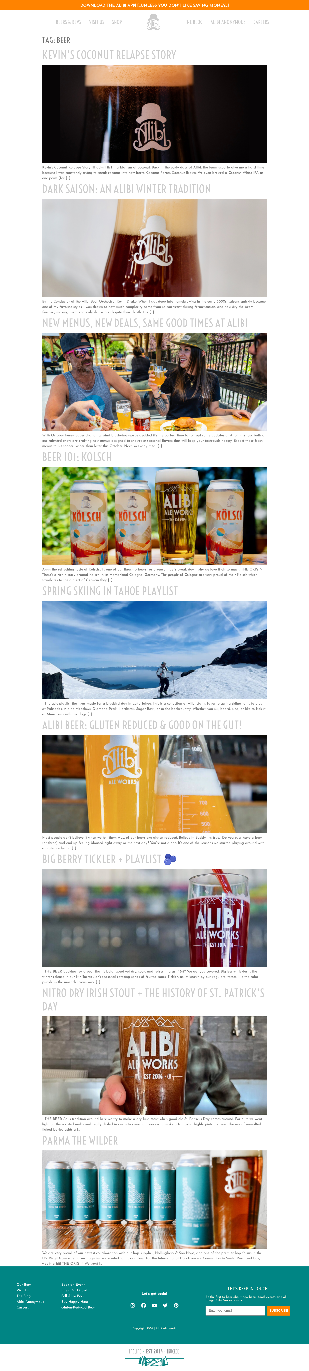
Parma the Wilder (80, 1140)
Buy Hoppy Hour (74, 1302)
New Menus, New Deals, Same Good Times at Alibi (145, 323)
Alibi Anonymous (228, 22)
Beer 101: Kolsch (77, 457)
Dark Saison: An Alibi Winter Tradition (126, 189)
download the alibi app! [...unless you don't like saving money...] (154, 6)
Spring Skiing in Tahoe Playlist (110, 591)
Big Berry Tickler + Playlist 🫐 (109, 859)
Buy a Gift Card (74, 1290)
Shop (117, 22)
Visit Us (96, 22)
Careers (261, 22)
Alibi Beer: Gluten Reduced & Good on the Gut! (142, 725)
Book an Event (73, 1285)
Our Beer (24, 1285)
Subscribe (278, 1310)
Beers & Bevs (68, 22)
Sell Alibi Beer (72, 1296)
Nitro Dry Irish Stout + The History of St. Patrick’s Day (153, 999)
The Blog (194, 22)
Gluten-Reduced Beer (78, 1307)
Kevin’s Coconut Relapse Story (109, 55)
